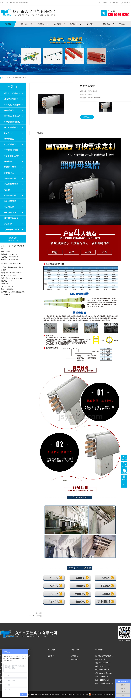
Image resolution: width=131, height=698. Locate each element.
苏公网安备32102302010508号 (101, 694)
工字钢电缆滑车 (11, 150)
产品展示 (40, 24)
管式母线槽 (9, 207)
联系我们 (122, 24)
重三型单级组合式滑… (13, 116)
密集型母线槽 (10, 178)
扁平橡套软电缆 (11, 218)
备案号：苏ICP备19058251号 (65, 694)
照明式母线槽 (19, 78)
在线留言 (106, 24)
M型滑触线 (9, 139)
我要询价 (87, 117)
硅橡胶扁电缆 (10, 212)
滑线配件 (8, 224)
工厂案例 (57, 24)
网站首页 (8, 24)
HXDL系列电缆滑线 (12, 105)
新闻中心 (74, 656)
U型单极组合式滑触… (13, 156)
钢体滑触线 (9, 110)
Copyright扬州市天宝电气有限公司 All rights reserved (36, 694)
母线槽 (7, 190)
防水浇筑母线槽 (11, 184)
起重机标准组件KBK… (13, 229)
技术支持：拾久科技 (82, 694)
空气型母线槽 (10, 195)
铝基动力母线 (10, 167)
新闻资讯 (73, 24)
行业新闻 (74, 659)
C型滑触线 (8, 133)
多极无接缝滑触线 (12, 122)
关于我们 (24, 24)
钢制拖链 (8, 161)
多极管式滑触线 (11, 99)
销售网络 (90, 24)
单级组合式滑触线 (12, 93)
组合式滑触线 (10, 144)
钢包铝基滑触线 (11, 127)
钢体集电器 (9, 173)
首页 (10, 78)
